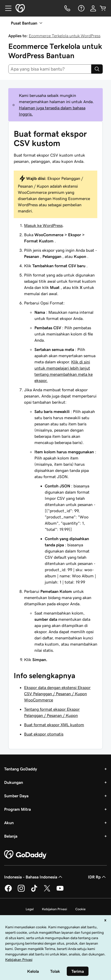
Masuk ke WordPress (43, 225)
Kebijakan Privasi (54, 909)
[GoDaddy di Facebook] (8, 891)
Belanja (10, 836)
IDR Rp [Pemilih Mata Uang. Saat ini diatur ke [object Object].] (97, 877)
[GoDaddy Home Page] (25, 854)
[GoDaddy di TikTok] (34, 891)
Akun (9, 823)
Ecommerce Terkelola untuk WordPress (64, 36)
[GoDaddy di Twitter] (47, 891)
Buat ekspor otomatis (43, 734)
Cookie (80, 909)
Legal (30, 909)
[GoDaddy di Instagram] (21, 891)
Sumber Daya (16, 796)
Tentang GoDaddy (20, 769)
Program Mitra (17, 809)
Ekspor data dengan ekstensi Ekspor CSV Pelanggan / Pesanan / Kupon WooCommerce (57, 693)
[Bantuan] (80, 8)
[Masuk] (93, 8)
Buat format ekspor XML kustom (54, 725)
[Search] (97, 69)
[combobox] (50, 69)
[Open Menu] (6, 8)
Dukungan (13, 782)
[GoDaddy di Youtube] (60, 891)
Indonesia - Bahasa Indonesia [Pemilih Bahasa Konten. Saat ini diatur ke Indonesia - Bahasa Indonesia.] (33, 877)
